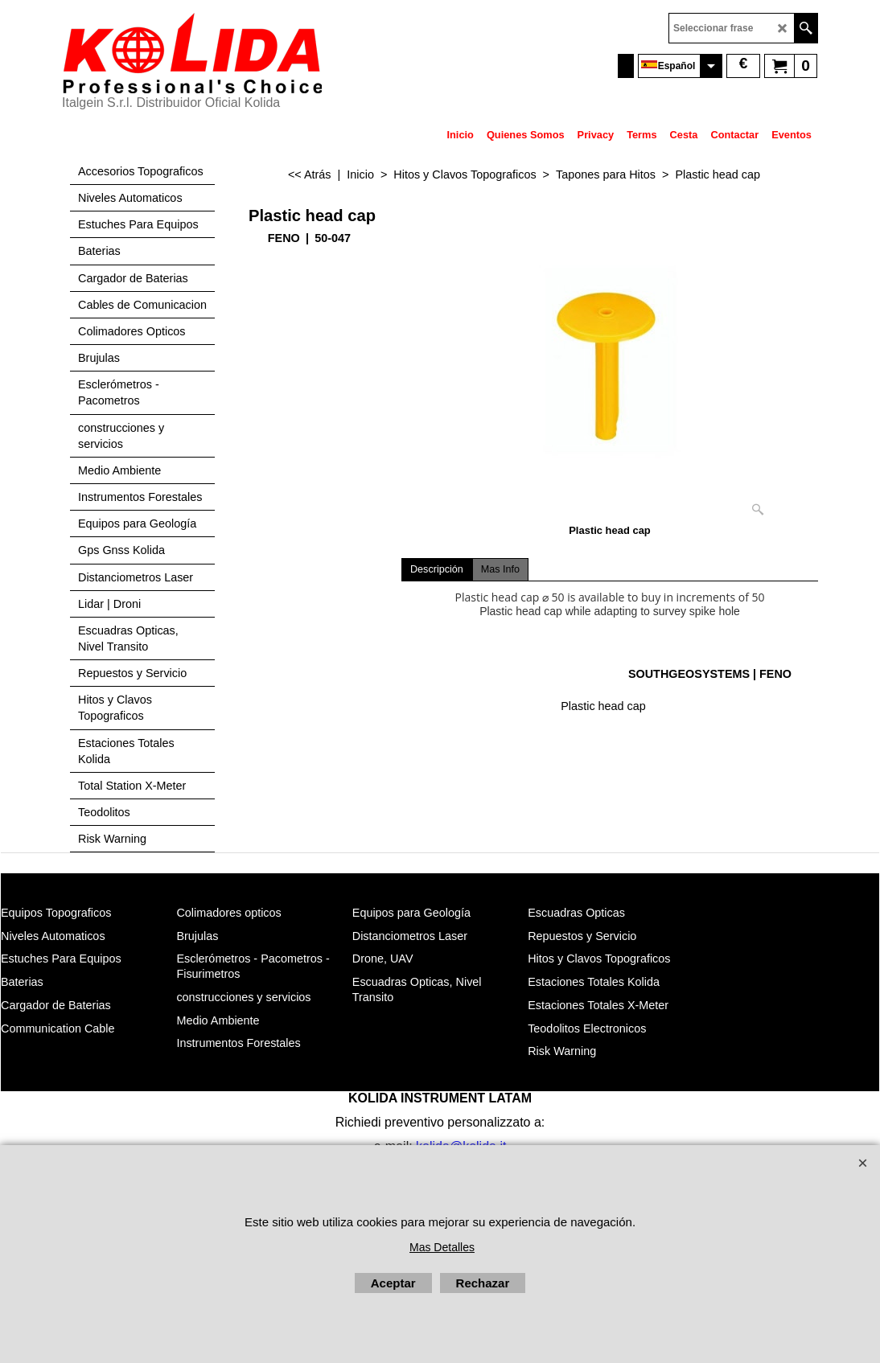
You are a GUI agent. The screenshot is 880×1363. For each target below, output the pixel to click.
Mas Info (500, 569)
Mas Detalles (442, 1247)
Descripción (436, 569)
